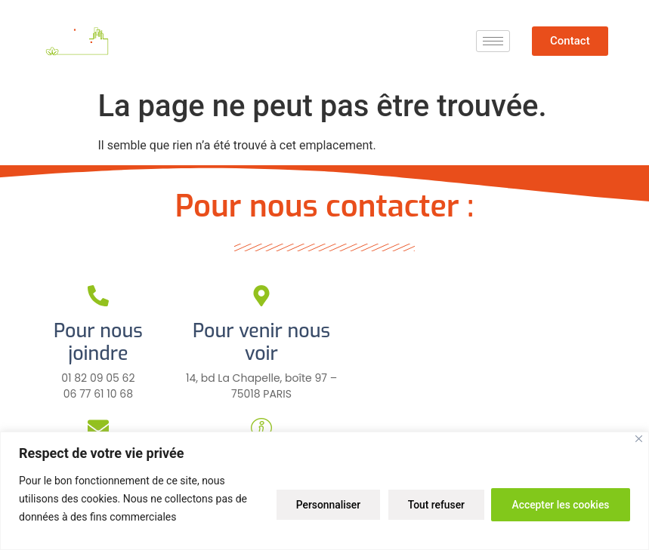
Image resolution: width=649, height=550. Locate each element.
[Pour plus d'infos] (261, 427)
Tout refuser (430, 504)
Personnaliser (319, 504)
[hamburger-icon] (493, 41)
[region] (324, 491)
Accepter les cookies (559, 504)
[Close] (638, 438)
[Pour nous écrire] (98, 427)
